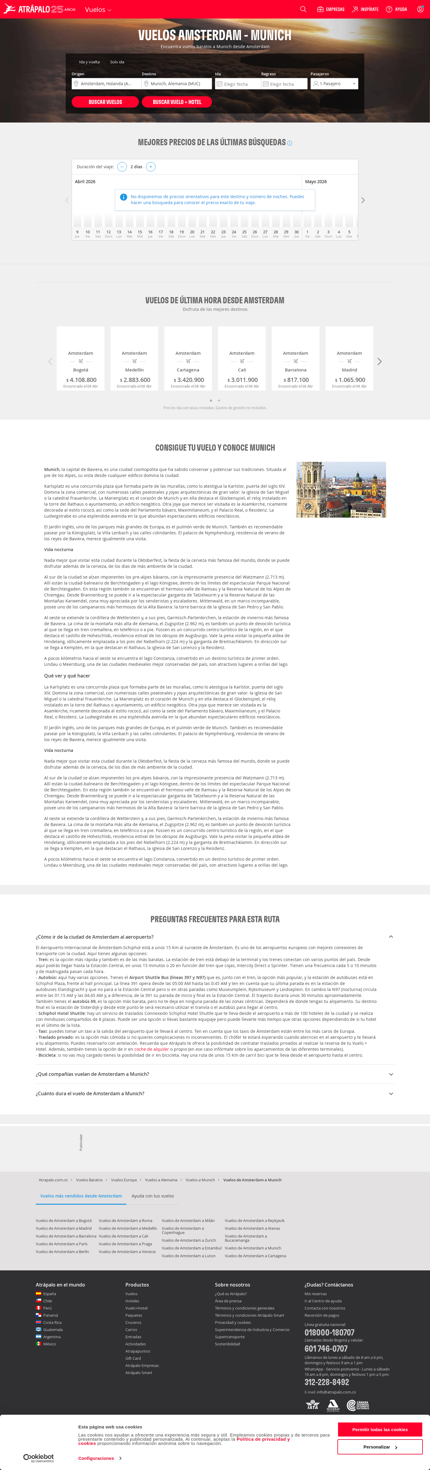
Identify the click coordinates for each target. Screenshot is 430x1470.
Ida (218, 74)
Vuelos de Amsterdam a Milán (188, 1220)
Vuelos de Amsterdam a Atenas (252, 1228)
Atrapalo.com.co (53, 1180)
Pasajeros (320, 74)
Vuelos (131, 1293)
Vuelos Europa (124, 1180)
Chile (47, 1301)
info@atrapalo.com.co (336, 1392)
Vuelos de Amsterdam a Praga (125, 1243)
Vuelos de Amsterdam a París (61, 1243)
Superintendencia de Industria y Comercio (252, 1329)
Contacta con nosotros (325, 1308)
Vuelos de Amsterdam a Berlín (62, 1251)
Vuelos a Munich (200, 1180)
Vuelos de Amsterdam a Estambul (192, 1248)
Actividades (135, 1344)
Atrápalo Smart (138, 1372)
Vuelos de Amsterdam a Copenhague (183, 1230)
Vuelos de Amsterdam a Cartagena (255, 1255)
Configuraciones (96, 1458)
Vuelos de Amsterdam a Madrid (64, 1228)
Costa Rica (52, 1322)
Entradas (133, 1336)
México (49, 1344)
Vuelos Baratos (89, 1180)
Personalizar (380, 1446)
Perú (47, 1308)
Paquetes (133, 1315)
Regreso (268, 74)
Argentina (52, 1336)
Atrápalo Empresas (142, 1365)
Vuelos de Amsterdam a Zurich (189, 1240)
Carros (131, 1329)
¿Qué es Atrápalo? (231, 1293)
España (49, 1293)
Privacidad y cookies (233, 1322)
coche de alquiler (151, 1049)
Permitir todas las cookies (380, 1429)
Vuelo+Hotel (136, 1308)
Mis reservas (316, 1294)
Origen (78, 74)
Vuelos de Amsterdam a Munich (253, 1248)
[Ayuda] (396, 9)
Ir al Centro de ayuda (323, 1301)
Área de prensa (228, 1301)
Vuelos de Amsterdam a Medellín (128, 1228)
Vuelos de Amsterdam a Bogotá (64, 1220)
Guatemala (53, 1329)
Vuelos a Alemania (161, 1180)
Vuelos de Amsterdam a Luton (189, 1255)
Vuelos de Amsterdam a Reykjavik (255, 1220)
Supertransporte (230, 1336)
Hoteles (132, 1301)
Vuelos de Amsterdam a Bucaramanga (246, 1238)
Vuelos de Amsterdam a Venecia (127, 1251)
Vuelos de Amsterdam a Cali (123, 1236)
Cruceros (133, 1322)
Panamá (50, 1315)
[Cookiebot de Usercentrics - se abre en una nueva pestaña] (39, 1458)
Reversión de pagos (322, 1315)
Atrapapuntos (137, 1351)
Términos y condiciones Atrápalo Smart (249, 1315)
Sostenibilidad (227, 1344)
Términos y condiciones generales (244, 1308)
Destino (149, 74)
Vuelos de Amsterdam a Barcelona (66, 1236)
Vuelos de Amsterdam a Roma (125, 1220)
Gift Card (133, 1358)
